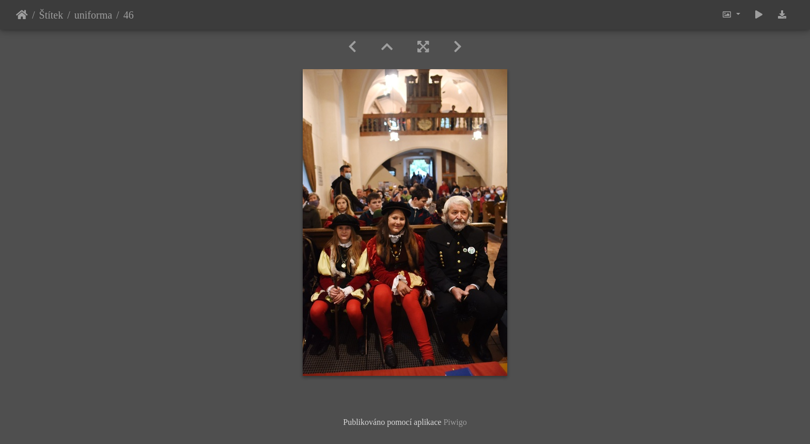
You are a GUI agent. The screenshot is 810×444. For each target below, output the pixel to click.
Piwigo (454, 422)
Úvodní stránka (22, 15)
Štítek (51, 15)
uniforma (93, 15)
